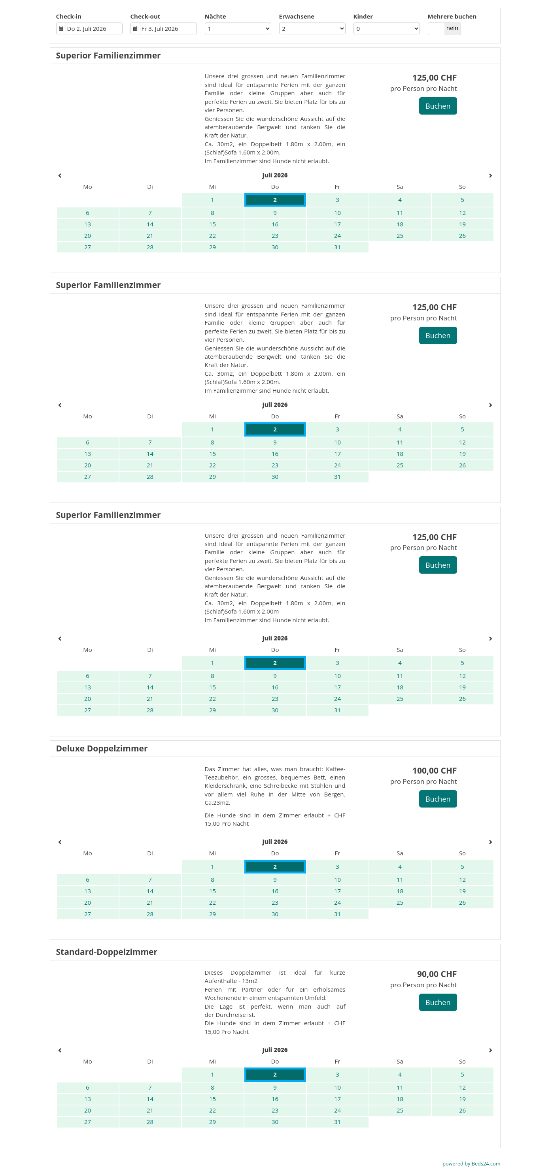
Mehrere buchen (452, 16)
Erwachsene (297, 16)
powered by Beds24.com (471, 1163)
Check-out (145, 16)
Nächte (215, 16)
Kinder (363, 16)
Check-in (69, 16)
